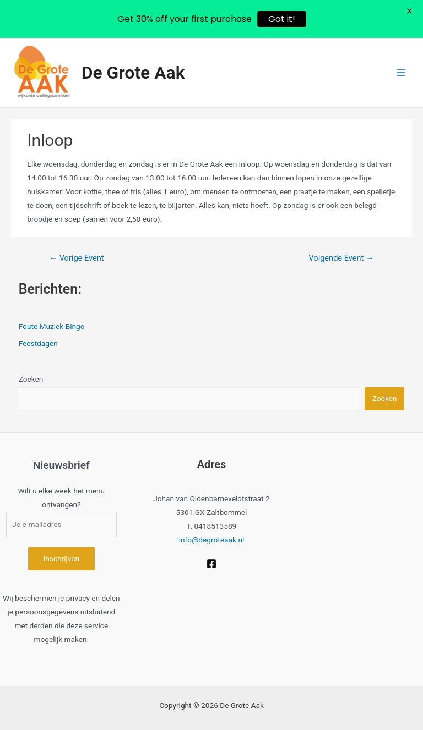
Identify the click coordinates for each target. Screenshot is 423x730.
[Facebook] (211, 564)
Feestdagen (38, 343)
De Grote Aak (133, 72)
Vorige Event (76, 258)
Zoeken (31, 379)
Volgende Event (340, 258)
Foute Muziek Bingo (52, 326)
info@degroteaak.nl (212, 539)
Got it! (281, 19)
